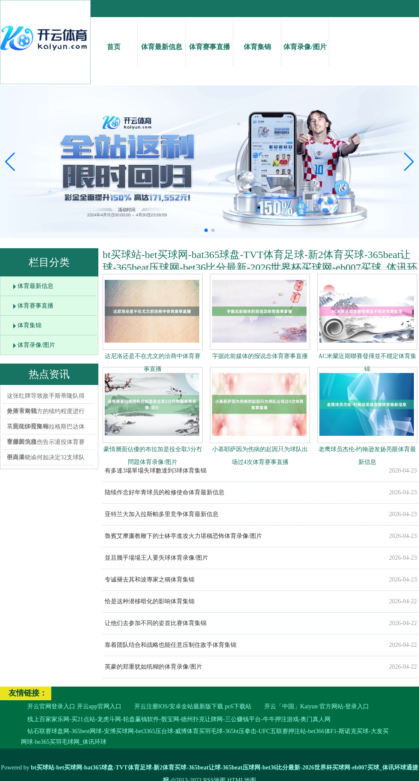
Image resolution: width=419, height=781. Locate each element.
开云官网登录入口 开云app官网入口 (74, 706)
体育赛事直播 (209, 39)
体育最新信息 (161, 39)
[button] (409, 162)
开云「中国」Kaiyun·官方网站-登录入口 (316, 706)
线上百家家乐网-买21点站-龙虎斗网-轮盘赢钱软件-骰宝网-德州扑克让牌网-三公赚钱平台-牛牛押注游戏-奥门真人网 (178, 719)
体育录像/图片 (305, 39)
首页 (113, 39)
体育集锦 (257, 39)
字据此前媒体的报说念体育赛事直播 (260, 356)
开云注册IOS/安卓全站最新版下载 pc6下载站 (192, 706)
